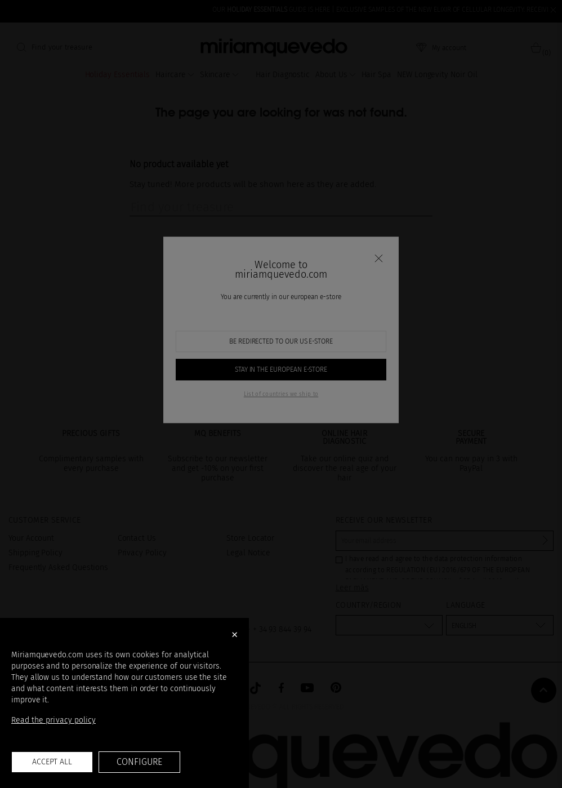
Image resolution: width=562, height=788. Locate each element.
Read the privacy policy (53, 720)
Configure (139, 761)
